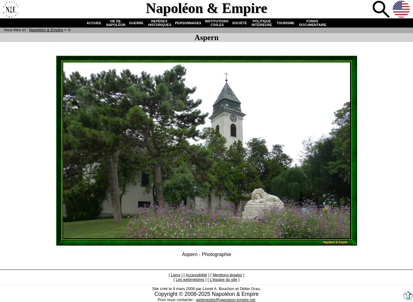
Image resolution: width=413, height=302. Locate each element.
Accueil (10, 10)
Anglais (402, 10)
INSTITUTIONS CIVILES (216, 23)
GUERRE (136, 23)
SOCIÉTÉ (239, 23)
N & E (46, 30)
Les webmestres (190, 279)
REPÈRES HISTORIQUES (159, 23)
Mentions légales (227, 275)
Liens (176, 275)
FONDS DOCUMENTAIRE (312, 23)
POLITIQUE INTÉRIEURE (262, 23)
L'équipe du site (223, 279)
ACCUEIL (94, 23)
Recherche (381, 10)
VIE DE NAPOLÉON (115, 23)
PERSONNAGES (188, 23)
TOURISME (285, 23)
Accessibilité (196, 275)
